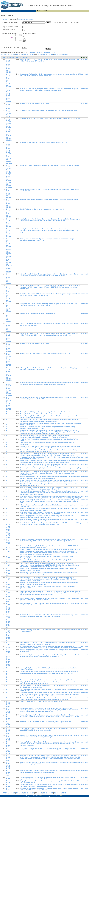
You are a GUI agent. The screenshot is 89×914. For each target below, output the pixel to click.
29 (47, 54)
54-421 (7, 527)
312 (6, 267)
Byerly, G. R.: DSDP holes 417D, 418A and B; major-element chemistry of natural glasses (49, 165)
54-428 (7, 535)
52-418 (7, 65)
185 (6, 258)
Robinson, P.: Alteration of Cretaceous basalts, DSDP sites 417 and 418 (43, 142)
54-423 (7, 531)
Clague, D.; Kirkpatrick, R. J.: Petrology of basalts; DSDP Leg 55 (41, 701)
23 (30, 54)
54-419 (7, 524)
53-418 (7, 69)
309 (6, 264)
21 (25, 54)
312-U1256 (8, 269)
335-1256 (8, 272)
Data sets (4, 19)
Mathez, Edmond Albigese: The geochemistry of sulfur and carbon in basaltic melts (47, 412)
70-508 (7, 611)
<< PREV (4, 54)
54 (6, 416)
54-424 (7, 542)
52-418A (8, 131)
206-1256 (8, 262)
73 (6, 676)
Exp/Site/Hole (9, 57)
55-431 (7, 711)
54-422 (7, 529)
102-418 (8, 72)
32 (55, 54)
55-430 (7, 703)
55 (6, 668)
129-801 (8, 253)
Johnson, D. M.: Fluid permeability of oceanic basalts (37, 313)
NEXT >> (65, 54)
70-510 (7, 613)
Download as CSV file (36, 52)
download (84, 59)
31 (52, 54)
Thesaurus (29, 19)
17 (14, 54)
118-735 (8, 250)
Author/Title (23, 57)
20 (22, 54)
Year (17, 57)
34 (60, 54)
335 (6, 270)
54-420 (7, 526)
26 (38, 54)
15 (9, 54)
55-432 (7, 704)
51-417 (7, 61)
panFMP (60, 796)
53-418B (8, 182)
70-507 (7, 609)
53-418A (8, 136)
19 (19, 54)
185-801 (8, 259)
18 (17, 54)
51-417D (8, 123)
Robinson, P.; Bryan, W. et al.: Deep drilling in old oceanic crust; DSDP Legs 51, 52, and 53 (50, 118)
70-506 (7, 608)
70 (6, 424)
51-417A (8, 113)
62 (6, 673)
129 (6, 251)
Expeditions (21, 19)
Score (3, 57)
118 (6, 248)
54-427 (7, 534)
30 (49, 54)
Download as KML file (49, 52)
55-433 (7, 706)
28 (44, 54)
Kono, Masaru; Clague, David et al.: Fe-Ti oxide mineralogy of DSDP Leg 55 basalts (47, 749)
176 (6, 254)
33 (57, 54)
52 (6, 62)
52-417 (7, 64)
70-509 (7, 596)
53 (6, 67)
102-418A (8, 140)
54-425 (7, 544)
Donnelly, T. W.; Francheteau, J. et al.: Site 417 (35, 103)
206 (6, 261)
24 (33, 54)
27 (41, 54)
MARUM (41, 796)
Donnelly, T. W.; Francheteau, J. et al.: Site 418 (35, 343)
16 (11, 54)
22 (28, 54)
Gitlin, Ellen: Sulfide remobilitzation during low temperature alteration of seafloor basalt (49, 199)
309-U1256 (8, 265)
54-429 (7, 537)
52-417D (8, 128)
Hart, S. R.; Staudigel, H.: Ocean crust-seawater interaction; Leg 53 (42, 209)
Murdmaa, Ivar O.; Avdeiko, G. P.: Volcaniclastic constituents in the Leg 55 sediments (48, 680)
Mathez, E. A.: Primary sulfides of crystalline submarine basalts (41, 414)
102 (6, 70)
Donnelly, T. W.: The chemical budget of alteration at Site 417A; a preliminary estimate (48, 110)
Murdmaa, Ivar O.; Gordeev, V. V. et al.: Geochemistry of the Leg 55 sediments (45, 721)
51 (6, 59)
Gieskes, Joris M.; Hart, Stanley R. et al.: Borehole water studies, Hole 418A (45, 353)
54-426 (7, 532)
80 (6, 678)
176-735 (8, 256)
